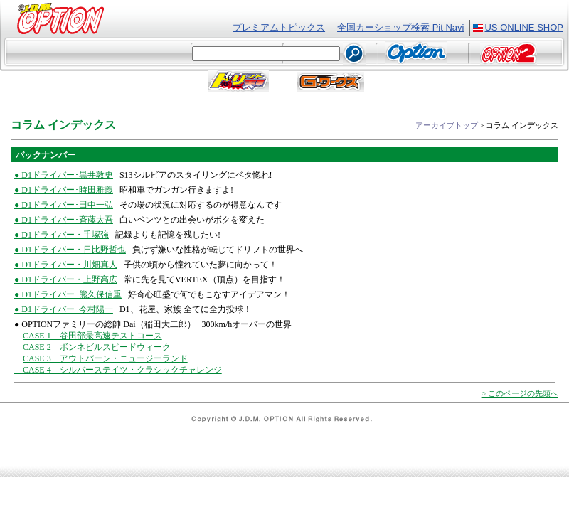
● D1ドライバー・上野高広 (65, 279)
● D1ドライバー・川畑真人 (65, 265)
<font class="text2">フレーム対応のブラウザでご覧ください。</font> (284, 55)
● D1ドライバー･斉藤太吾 (63, 220)
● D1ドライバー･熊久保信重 (68, 294)
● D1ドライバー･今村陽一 (63, 309)
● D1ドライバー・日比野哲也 (70, 250)
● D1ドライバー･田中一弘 (63, 205)
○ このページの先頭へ (520, 393)
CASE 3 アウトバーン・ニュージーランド (105, 358)
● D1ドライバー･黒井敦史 (63, 175)
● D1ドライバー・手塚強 (61, 235)
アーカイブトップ (446, 125)
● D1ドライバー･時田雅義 (63, 190)
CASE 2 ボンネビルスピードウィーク (97, 347)
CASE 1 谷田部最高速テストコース (92, 336)
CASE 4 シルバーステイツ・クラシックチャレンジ (118, 370)
